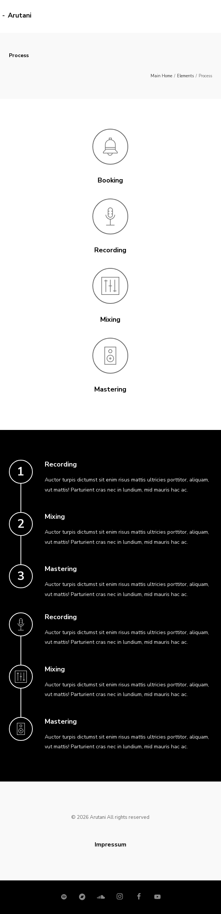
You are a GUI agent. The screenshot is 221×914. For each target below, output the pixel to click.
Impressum (110, 844)
